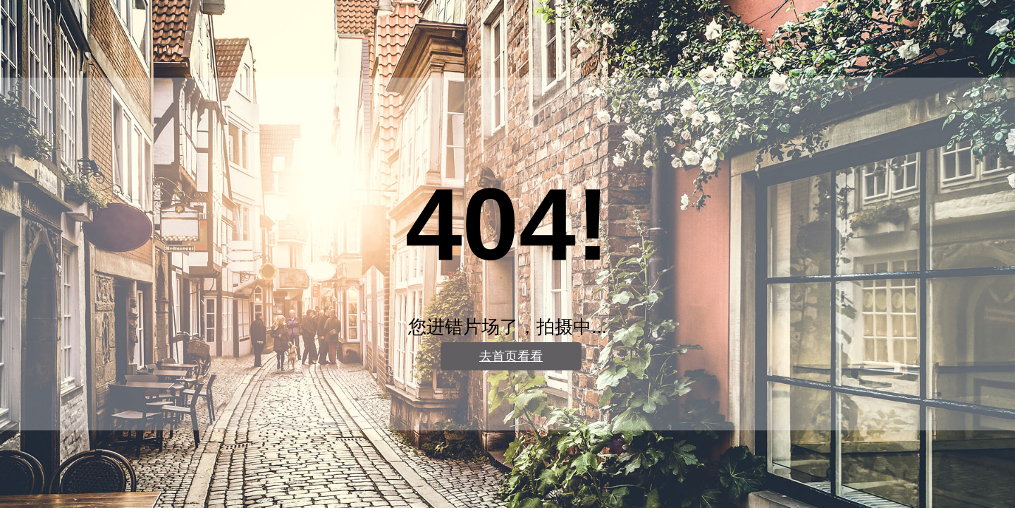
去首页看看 (511, 356)
